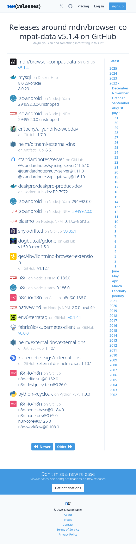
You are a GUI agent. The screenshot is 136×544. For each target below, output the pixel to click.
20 (116, 172)
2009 (113, 360)
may (115, 276)
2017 (113, 320)
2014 (113, 335)
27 (116, 137)
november (120, 93)
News (68, 520)
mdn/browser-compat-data (47, 62)
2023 (113, 78)
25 (116, 147)
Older (64, 446)
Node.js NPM (60, 113)
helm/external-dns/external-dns (51, 342)
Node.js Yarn (59, 98)
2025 (113, 68)
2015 (113, 330)
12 (116, 212)
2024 (113, 73)
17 (116, 187)
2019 (113, 310)
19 (116, 177)
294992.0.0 (82, 211)
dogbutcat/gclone (37, 241)
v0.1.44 (74, 317)
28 (116, 132)
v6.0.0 (23, 333)
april (115, 281)
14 (116, 202)
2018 (113, 315)
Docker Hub (48, 77)
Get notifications (68, 488)
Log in (99, 6)
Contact (68, 524)
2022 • (114, 83)
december (120, 88)
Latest (114, 61)
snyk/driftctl (30, 231)
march (117, 286)
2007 (113, 370)
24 (116, 152)
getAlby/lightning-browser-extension (55, 259)
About (68, 515)
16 (116, 192)
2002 (113, 395)
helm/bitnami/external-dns (46, 144)
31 (116, 118)
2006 (113, 375)
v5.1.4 (23, 67)
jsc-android (30, 98)
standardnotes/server (41, 159)
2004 (113, 385)
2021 (113, 301)
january (118, 296)
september (120, 103)
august (117, 108)
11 (116, 217)
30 (116, 123)
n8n (22, 277)
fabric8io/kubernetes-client (46, 327)
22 (116, 162)
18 (116, 182)
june (115, 271)
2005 (113, 380)
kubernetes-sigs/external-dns (49, 357)
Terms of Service (68, 529)
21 (116, 167)
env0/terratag (32, 317)
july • (116, 113)
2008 (113, 365)
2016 (113, 325)
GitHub (89, 62)
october (118, 98)
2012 (113, 345)
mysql (24, 77)
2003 (113, 390)
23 (116, 157)
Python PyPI (70, 394)
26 (116, 142)
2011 (113, 350)
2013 (113, 340)
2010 (113, 355)
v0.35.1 (69, 231)
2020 (113, 306)
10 (116, 221)
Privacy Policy (68, 534)
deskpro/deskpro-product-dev (50, 186)
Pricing (83, 6)
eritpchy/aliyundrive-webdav (48, 129)
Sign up (117, 6)
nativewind (29, 307)
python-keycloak (35, 394)
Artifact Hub (34, 150)
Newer (42, 446)
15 (116, 197)
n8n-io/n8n (30, 297)
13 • (117, 207)
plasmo (26, 221)
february (119, 291)
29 (116, 127)
